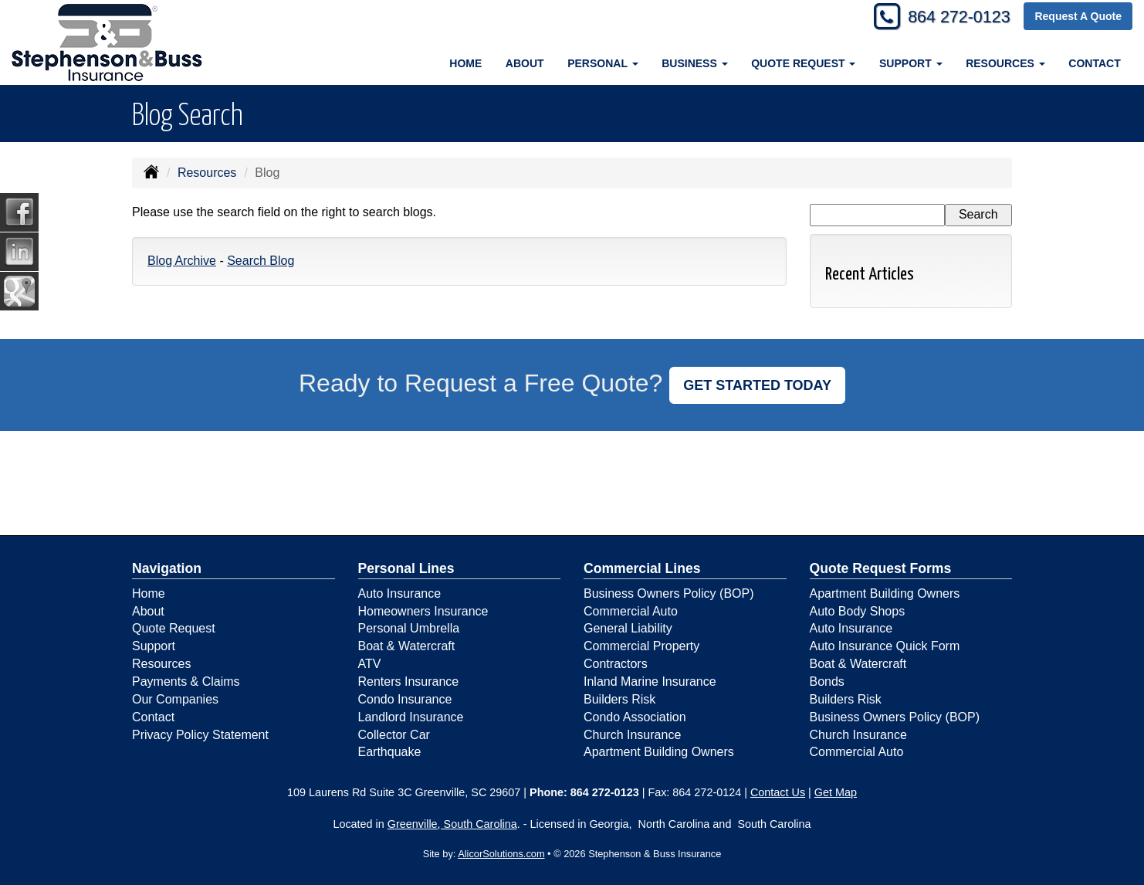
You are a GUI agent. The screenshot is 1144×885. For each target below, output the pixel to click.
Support (153, 646)
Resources (207, 172)
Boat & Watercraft (406, 646)
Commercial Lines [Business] (642, 568)
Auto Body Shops (857, 611)
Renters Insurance (408, 681)
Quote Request (173, 628)
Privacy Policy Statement (200, 734)
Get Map (835, 792)
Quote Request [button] (803, 63)
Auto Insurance (400, 593)
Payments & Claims (186, 681)
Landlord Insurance (411, 717)
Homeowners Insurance (423, 611)
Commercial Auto (631, 611)
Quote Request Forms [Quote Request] (881, 568)
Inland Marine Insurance (650, 681)
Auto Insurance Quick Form (885, 646)
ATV (369, 663)
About (525, 63)
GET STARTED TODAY (757, 385)
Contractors (616, 663)
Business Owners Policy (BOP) (669, 593)
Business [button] (694, 63)
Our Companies (175, 699)
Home (465, 63)
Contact (1094, 63)
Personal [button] (602, 63)
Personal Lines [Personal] (406, 568)
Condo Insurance (405, 699)
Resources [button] (1005, 63)
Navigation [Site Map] (166, 568)
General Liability (628, 628)
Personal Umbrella (409, 628)
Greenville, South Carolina (452, 824)
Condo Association (635, 717)
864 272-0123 (956, 17)
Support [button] (911, 63)
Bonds (827, 681)
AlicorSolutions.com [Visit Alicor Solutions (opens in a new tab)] (501, 854)
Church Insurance (632, 734)
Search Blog (260, 260)
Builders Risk (619, 699)
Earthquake (389, 751)
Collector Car (394, 734)
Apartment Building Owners (659, 751)
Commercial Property (641, 646)
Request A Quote (1078, 17)
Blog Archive (181, 260)
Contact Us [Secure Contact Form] (777, 792)
